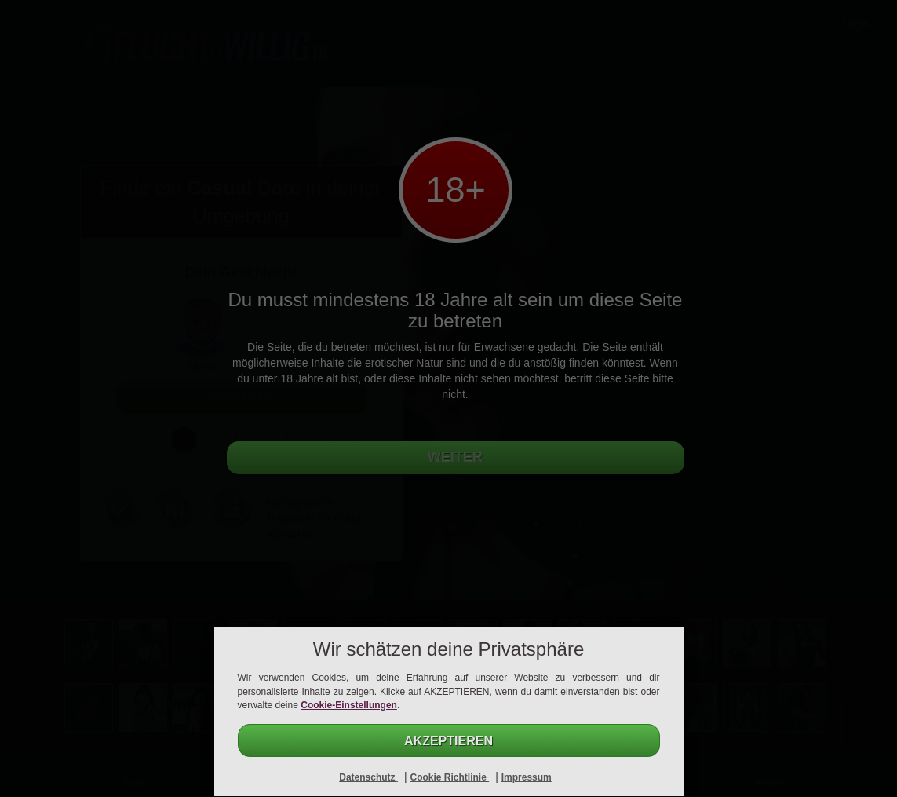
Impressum (526, 777)
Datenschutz (368, 777)
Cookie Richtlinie (449, 777)
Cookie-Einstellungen (349, 705)
